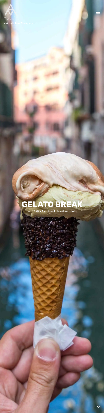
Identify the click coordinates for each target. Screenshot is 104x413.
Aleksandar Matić (68, 211)
